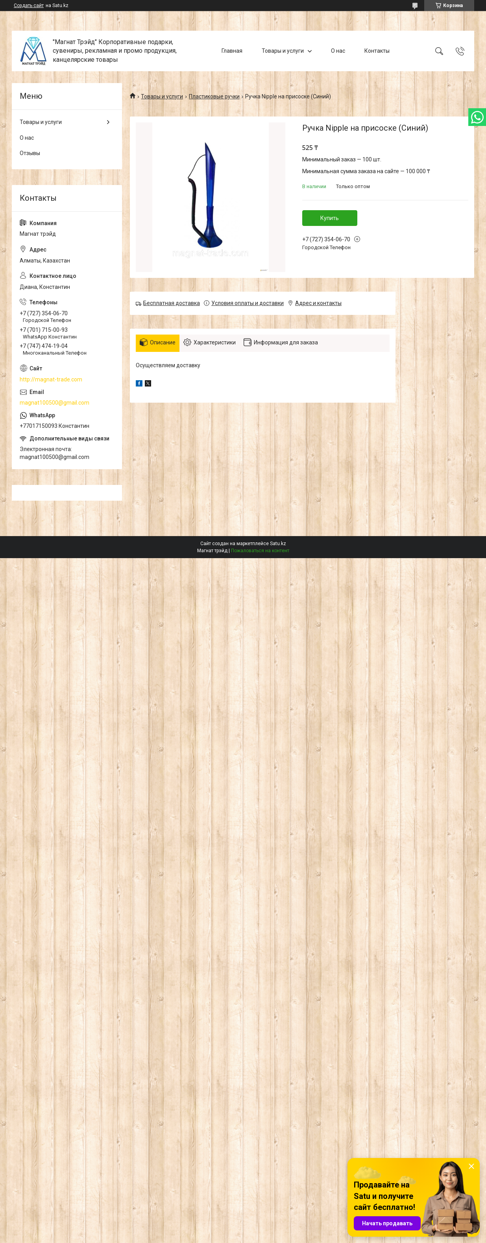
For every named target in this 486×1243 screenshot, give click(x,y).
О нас (338, 51)
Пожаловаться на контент (260, 550)
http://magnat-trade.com (51, 379)
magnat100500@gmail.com (54, 403)
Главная (232, 51)
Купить (329, 218)
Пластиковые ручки (214, 96)
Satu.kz (278, 543)
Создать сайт (29, 5)
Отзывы (30, 153)
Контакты (377, 51)
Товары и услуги (283, 51)
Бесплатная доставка (171, 303)
